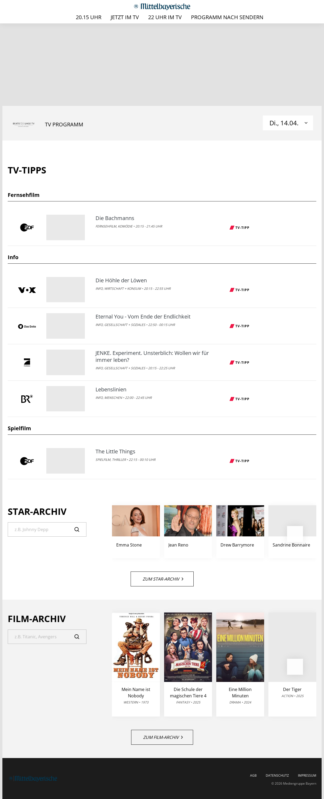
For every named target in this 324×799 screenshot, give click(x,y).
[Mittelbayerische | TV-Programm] (162, 6)
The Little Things (115, 451)
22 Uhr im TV (165, 17)
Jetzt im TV (125, 17)
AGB (253, 775)
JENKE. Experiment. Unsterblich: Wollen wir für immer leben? (152, 356)
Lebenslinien (110, 389)
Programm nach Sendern (227, 17)
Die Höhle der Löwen (121, 280)
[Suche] (47, 529)
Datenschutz (277, 775)
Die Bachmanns (114, 218)
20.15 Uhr (88, 17)
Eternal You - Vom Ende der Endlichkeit (142, 316)
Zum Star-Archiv (163, 579)
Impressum (307, 775)
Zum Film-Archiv (163, 737)
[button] (295, 534)
